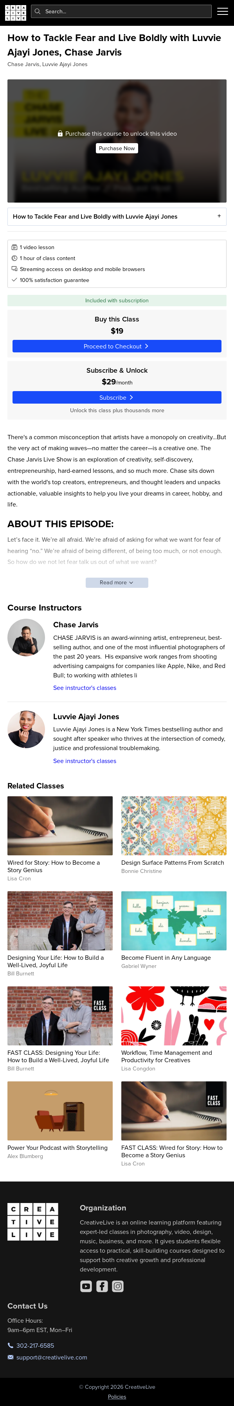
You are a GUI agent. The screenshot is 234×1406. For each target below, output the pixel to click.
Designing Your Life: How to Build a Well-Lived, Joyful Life (55, 961)
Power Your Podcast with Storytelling (57, 1147)
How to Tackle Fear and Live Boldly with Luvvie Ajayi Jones (95, 216)
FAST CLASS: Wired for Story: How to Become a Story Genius (172, 1151)
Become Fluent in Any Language (166, 957)
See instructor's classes (84, 687)
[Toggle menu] (222, 11)
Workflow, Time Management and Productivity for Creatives (166, 1056)
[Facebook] (102, 1286)
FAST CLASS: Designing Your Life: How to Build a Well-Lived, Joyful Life (58, 1056)
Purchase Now (117, 148)
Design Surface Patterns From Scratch (172, 862)
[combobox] (121, 11)
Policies (117, 1397)
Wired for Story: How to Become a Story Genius (53, 866)
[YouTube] (86, 1286)
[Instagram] (118, 1286)
